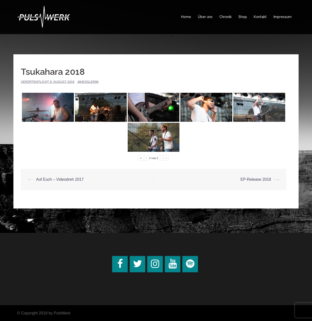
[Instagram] (155, 264)
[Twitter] (137, 264)
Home (186, 17)
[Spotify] (190, 264)
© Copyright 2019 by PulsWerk (43, 313)
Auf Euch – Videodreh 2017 (60, 179)
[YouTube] (172, 264)
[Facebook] (120, 264)
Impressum (282, 17)
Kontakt (260, 17)
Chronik (225, 17)
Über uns (205, 17)
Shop (242, 17)
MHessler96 (88, 82)
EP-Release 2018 (256, 179)
